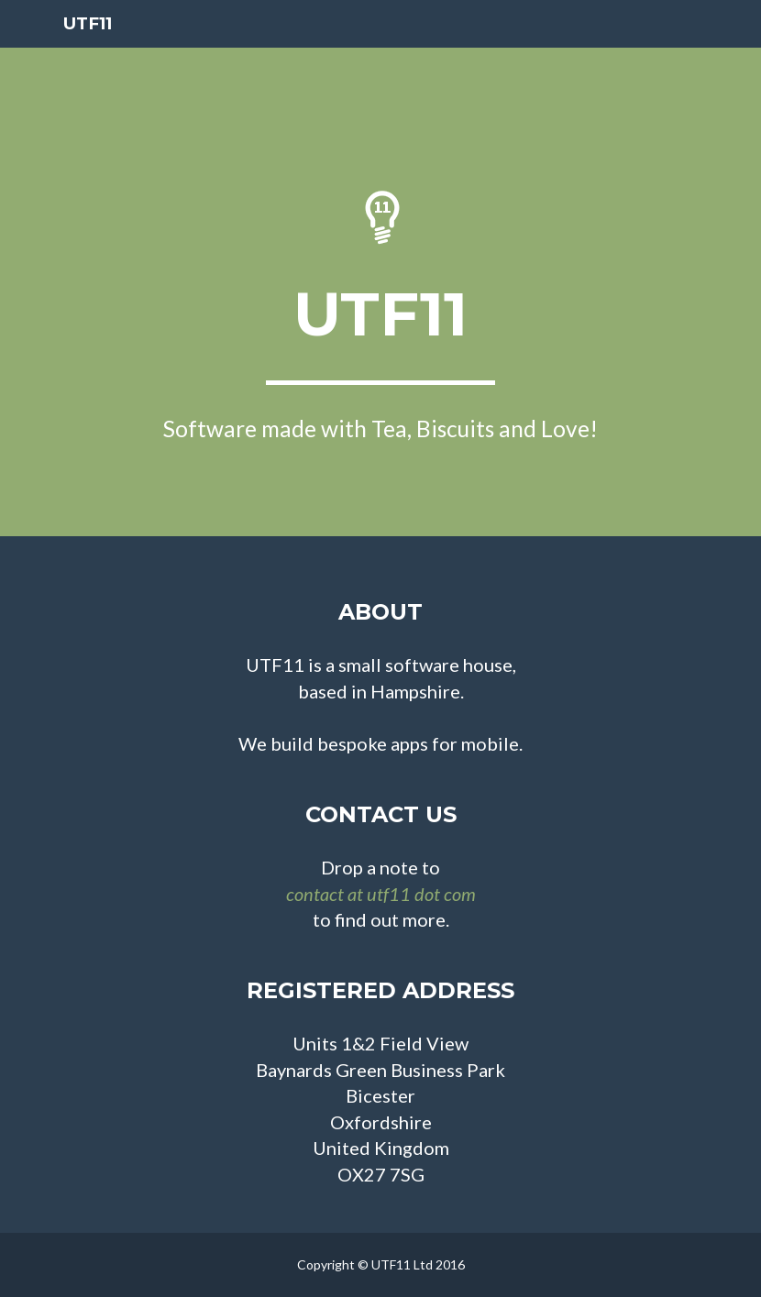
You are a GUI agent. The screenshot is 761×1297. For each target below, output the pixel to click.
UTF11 (88, 45)
